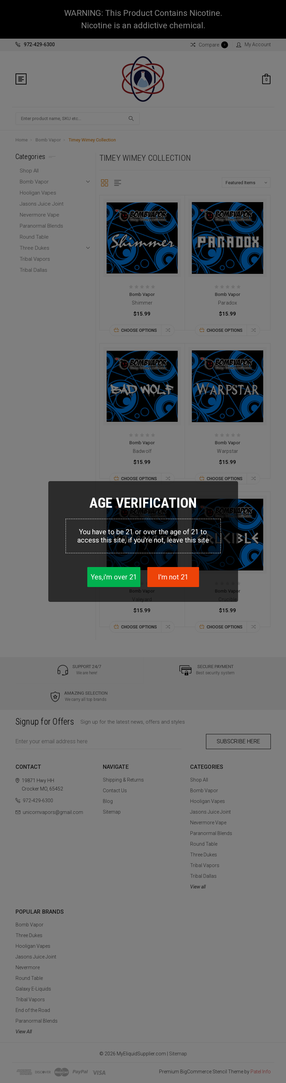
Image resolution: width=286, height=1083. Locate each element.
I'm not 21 (173, 577)
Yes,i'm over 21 (114, 577)
